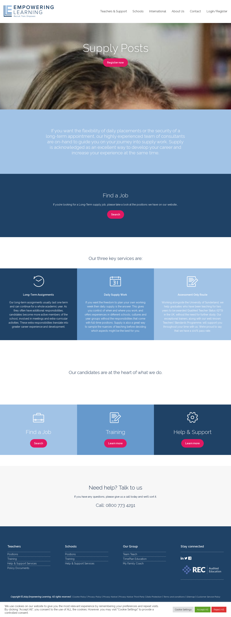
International (157, 11)
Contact (195, 11)
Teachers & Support (113, 11)
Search (115, 214)
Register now (115, 62)
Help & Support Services (22, 563)
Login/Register (216, 11)
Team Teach (130, 554)
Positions (12, 554)
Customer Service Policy (208, 596)
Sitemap (191, 596)
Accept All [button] (202, 609)
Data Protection (154, 596)
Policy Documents (18, 568)
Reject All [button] (219, 609)
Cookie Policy (79, 596)
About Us (178, 11)
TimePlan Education (135, 558)
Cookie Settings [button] (183, 609)
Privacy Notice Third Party (132, 596)
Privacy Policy (94, 596)
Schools (138, 11)
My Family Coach (133, 563)
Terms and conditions (174, 596)
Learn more (115, 443)
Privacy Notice (110, 596)
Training (12, 558)
